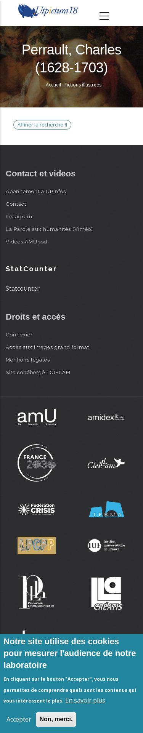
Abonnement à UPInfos (36, 191)
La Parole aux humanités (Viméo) (49, 229)
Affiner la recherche (42, 124)
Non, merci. (55, 719)
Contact (16, 204)
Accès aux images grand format (47, 347)
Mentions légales (28, 360)
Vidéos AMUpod (26, 241)
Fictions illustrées (82, 85)
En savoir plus (85, 700)
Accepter (18, 719)
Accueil (53, 85)
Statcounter (23, 288)
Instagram (19, 216)
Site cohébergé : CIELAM (38, 372)
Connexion (20, 334)
